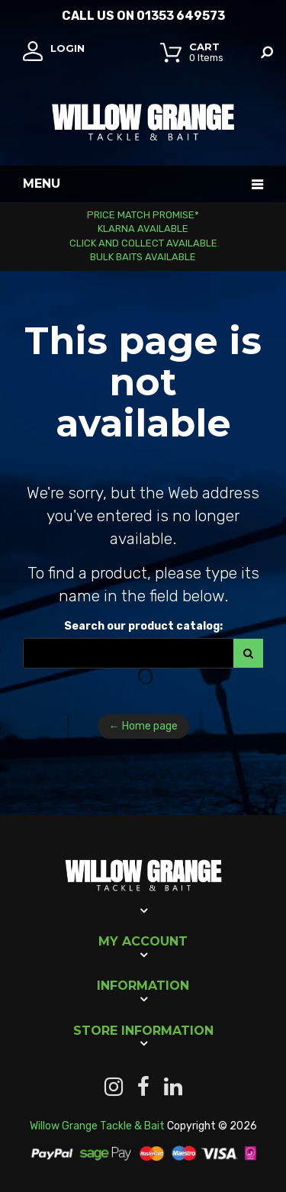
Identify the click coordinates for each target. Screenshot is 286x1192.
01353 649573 (181, 15)
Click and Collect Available (143, 243)
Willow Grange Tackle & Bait (97, 1126)
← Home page (143, 726)
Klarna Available (143, 228)
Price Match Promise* (143, 215)
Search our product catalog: (143, 626)
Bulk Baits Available (143, 257)
